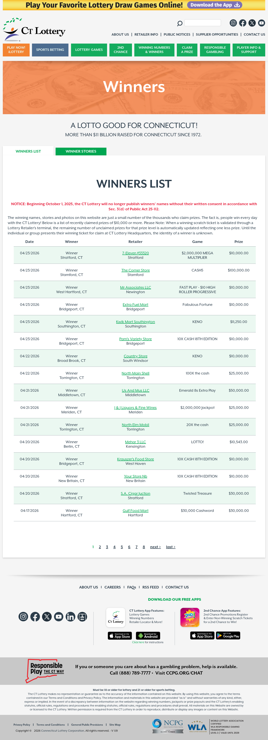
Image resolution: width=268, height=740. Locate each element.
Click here (138, 642)
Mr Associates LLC (135, 287)
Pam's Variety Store (135, 339)
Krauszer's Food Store (135, 459)
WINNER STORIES (81, 151)
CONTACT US (177, 587)
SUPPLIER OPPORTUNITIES (217, 35)
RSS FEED (150, 587)
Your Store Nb (135, 476)
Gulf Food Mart (135, 510)
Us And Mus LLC (135, 390)
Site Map (115, 724)
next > (155, 547)
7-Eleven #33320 (135, 253)
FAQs (131, 587)
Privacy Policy (22, 724)
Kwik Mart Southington (135, 322)
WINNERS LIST (28, 151)
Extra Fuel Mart (135, 304)
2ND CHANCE (121, 50)
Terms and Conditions (50, 724)
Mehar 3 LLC (135, 442)
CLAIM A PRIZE (187, 50)
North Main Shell (135, 373)
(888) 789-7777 (135, 673)
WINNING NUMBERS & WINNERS (154, 50)
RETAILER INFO (146, 35)
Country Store (135, 356)
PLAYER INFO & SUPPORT (249, 50)
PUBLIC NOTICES (177, 35)
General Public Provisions (87, 724)
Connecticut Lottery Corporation (62, 730)
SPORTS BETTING (50, 50)
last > (171, 547)
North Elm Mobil (135, 425)
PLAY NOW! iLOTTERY (16, 50)
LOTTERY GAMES (89, 50)
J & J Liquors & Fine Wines (135, 407)
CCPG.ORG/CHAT (184, 673)
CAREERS (112, 587)
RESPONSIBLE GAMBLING (215, 50)
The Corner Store (135, 270)
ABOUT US (88, 587)
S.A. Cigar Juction (135, 493)
